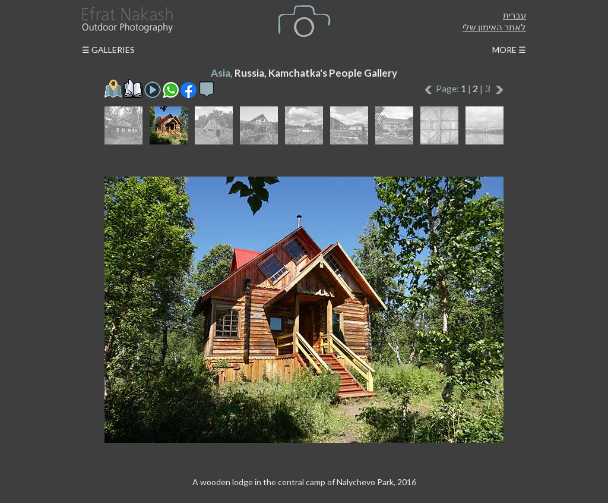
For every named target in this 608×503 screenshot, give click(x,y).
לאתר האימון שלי (494, 26)
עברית (514, 15)
